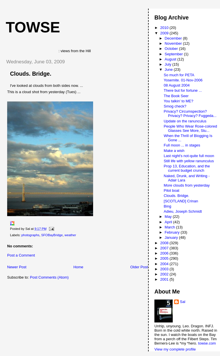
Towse (33, 27)
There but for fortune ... (183, 90)
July (168, 64)
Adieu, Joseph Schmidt (183, 211)
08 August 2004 (177, 85)
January (172, 237)
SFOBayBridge (52, 235)
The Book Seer (176, 96)
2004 (165, 264)
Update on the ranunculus (185, 121)
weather (70, 235)
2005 (165, 258)
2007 (165, 248)
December (174, 38)
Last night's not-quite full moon (189, 156)
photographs (30, 235)
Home (78, 267)
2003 (165, 269)
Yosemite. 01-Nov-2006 (183, 80)
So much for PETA (179, 75)
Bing (167, 206)
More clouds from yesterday (187, 185)
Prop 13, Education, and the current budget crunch (187, 168)
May (169, 216)
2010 (165, 28)
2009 (165, 33)
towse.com (207, 343)
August (171, 59)
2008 (165, 243)
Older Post (139, 267)
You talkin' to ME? (178, 101)
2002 (165, 274)
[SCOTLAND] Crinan (181, 201)
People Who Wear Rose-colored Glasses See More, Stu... (190, 128)
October (172, 48)
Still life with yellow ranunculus (189, 161)
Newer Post (16, 267)
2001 (165, 279)
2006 (165, 253)
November (174, 43)
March (170, 227)
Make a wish (174, 150)
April (169, 222)
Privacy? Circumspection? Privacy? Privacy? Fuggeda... (190, 113)
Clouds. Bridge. (30, 74)
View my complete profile (175, 349)
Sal (182, 302)
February (173, 232)
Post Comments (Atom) (49, 277)
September (174, 54)
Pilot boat (171, 190)
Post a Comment (21, 255)
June (169, 69)
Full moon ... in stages (182, 145)
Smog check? (175, 106)
